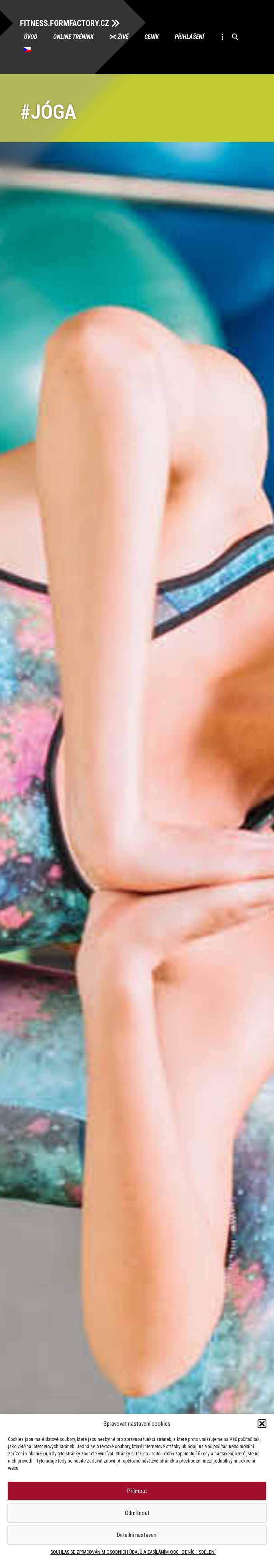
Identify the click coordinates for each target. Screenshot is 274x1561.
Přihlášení (189, 36)
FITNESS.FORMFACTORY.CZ (64, 23)
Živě (123, 36)
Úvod (30, 36)
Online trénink (73, 36)
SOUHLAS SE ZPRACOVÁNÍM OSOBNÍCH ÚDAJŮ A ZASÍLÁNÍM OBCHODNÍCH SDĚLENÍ (133, 1552)
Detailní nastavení (137, 1535)
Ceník (151, 36)
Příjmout (137, 1491)
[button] (262, 1424)
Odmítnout (137, 1513)
